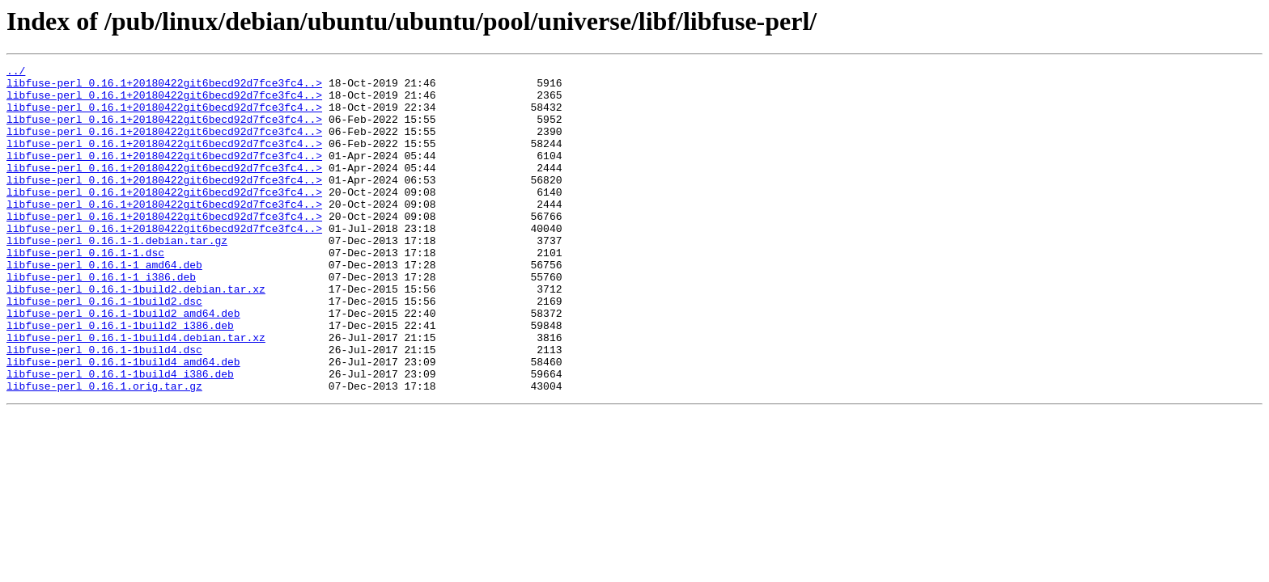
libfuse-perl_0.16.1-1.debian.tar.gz (116, 276)
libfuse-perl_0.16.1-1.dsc (85, 291)
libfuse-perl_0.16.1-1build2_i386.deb (120, 378)
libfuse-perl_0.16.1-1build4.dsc (104, 407)
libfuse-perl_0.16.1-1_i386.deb (101, 320)
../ (15, 72)
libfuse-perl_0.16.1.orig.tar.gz (104, 451)
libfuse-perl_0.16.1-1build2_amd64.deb (123, 363)
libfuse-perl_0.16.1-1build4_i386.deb (120, 436)
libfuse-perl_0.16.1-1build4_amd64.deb (123, 422)
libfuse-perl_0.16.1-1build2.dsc (104, 349)
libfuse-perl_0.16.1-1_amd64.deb (104, 305)
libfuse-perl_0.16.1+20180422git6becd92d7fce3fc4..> (164, 87)
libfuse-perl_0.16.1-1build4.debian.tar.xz (135, 393)
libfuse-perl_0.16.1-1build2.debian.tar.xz (135, 334)
